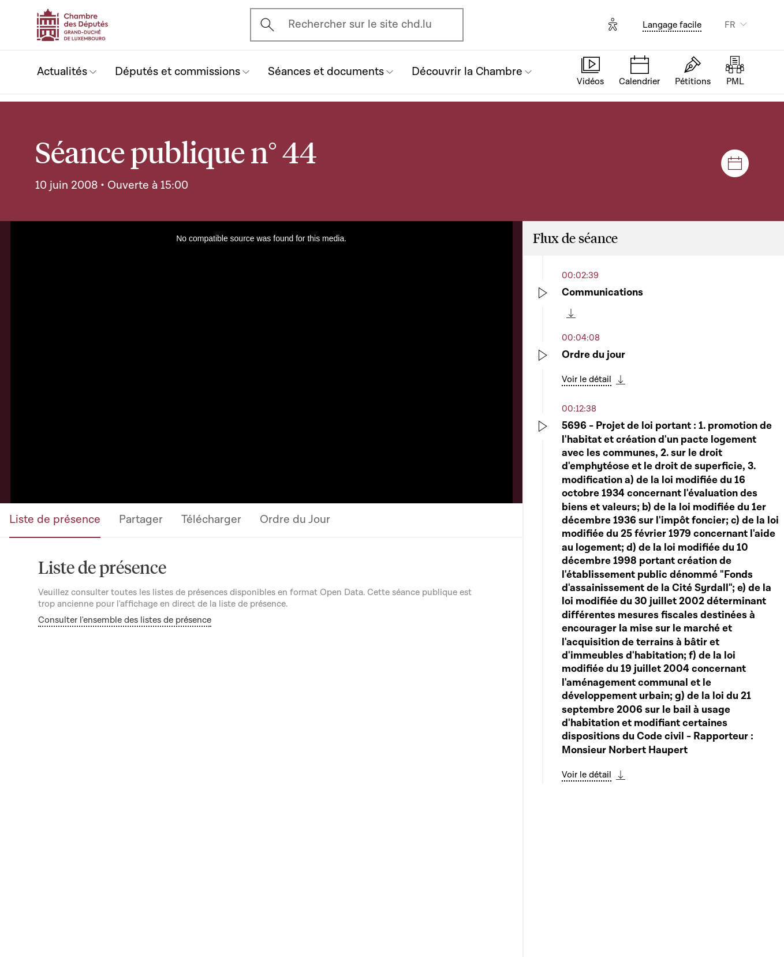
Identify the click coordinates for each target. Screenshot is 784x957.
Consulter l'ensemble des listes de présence (124, 620)
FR (730, 25)
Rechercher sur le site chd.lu (360, 24)
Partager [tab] (141, 519)
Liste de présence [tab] (54, 519)
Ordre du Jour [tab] (295, 519)
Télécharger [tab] (211, 519)
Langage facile (672, 25)
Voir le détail (586, 379)
